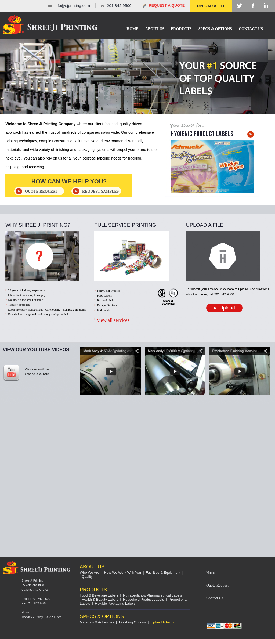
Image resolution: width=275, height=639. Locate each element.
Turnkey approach (19, 304)
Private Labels (105, 300)
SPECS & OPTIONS (215, 29)
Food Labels (104, 295)
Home (132, 29)
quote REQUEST (41, 191)
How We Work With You (122, 573)
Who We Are (89, 573)
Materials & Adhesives (97, 622)
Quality (87, 577)
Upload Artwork (162, 622)
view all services (113, 320)
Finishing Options (132, 622)
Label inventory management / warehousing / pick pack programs (47, 309)
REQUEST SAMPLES (100, 191)
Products (181, 29)
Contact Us (251, 29)
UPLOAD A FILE (211, 6)
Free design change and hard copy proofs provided (38, 314)
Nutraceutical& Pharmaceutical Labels (152, 595)
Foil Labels (103, 310)
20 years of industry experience (26, 290)
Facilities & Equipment (163, 573)
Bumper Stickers (107, 305)
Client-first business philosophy (27, 295)
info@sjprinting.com (72, 5)
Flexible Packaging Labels (115, 603)
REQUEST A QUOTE (167, 5)
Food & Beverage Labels (99, 595)
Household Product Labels (143, 599)
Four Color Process (108, 290)
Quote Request (217, 585)
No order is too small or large (25, 299)
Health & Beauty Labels (100, 599)
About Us (154, 29)
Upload (224, 308)
